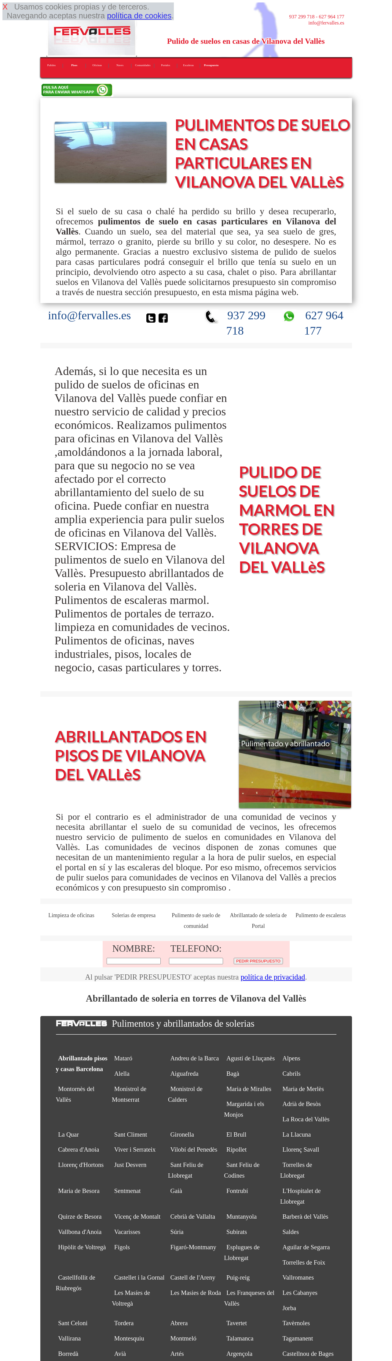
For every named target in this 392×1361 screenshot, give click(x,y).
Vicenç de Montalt (137, 1216)
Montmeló (183, 1338)
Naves (119, 65)
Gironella (182, 1134)
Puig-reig (238, 1277)
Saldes (291, 1231)
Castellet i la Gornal (139, 1277)
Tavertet (236, 1323)
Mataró (123, 1058)
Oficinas (97, 65)
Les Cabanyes (300, 1292)
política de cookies (139, 15)
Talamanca (240, 1338)
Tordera (124, 1323)
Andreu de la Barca (194, 1058)
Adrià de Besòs (302, 1103)
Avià (120, 1353)
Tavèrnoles (296, 1323)
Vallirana (69, 1338)
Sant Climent (130, 1134)
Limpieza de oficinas (71, 915)
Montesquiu (129, 1338)
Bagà (232, 1073)
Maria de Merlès (303, 1088)
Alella (122, 1073)
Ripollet (236, 1149)
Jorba (289, 1308)
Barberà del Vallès (305, 1216)
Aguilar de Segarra (306, 1247)
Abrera (179, 1323)
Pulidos (51, 65)
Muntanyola (241, 1216)
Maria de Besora (79, 1190)
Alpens (291, 1058)
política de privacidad (272, 977)
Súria (176, 1231)
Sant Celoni (72, 1323)
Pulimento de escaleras (320, 915)
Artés (177, 1353)
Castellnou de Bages (308, 1353)
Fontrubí (237, 1190)
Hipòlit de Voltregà (82, 1247)
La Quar (68, 1134)
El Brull (236, 1134)
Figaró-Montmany (193, 1247)
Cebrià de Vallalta (192, 1216)
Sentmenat (127, 1190)
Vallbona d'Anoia (79, 1231)
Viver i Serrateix (135, 1149)
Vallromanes (298, 1277)
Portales (165, 65)
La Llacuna (297, 1134)
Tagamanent (298, 1338)
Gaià (176, 1190)
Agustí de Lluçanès (250, 1058)
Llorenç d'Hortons (81, 1164)
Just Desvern (130, 1164)
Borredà (68, 1353)
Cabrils (292, 1073)
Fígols (122, 1247)
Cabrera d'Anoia (78, 1149)
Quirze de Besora (79, 1216)
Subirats (236, 1231)
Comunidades (143, 65)
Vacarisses (127, 1231)
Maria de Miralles (248, 1088)
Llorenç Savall (301, 1149)
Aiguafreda (184, 1073)
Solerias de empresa (134, 915)
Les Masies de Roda (195, 1292)
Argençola (239, 1353)
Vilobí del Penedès (193, 1149)
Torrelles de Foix (304, 1262)
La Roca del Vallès (306, 1119)
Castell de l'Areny (192, 1277)
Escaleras (188, 65)
